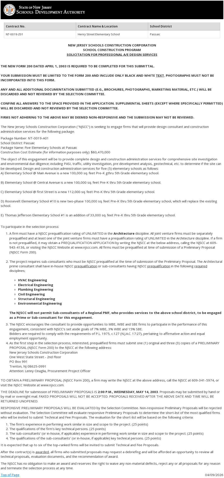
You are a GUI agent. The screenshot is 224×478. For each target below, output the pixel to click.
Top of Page (10, 475)
